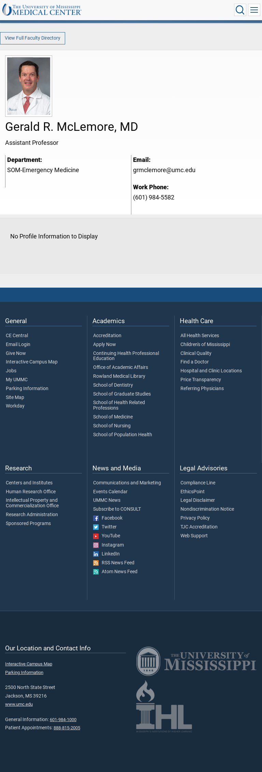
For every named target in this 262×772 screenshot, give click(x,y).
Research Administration (32, 515)
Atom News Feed (115, 572)
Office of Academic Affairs (120, 367)
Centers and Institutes (29, 483)
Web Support (194, 536)
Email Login (18, 344)
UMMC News (106, 500)
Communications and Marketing (127, 483)
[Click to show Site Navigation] (254, 10)
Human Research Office (31, 492)
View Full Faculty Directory (32, 38)
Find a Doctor (194, 362)
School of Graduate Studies (122, 394)
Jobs (11, 371)
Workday (15, 406)
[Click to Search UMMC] (240, 10)
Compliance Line (197, 483)
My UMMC (17, 380)
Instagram (108, 545)
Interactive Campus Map (32, 362)
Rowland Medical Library (119, 376)
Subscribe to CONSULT (117, 509)
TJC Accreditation (199, 527)
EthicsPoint (192, 492)
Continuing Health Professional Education (126, 356)
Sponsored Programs (28, 523)
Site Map (15, 397)
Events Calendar (110, 492)
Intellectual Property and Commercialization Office (32, 503)
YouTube (106, 536)
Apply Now (104, 344)
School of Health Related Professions (119, 405)
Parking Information (27, 388)
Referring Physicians (202, 388)
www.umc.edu (19, 704)
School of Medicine (113, 417)
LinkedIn (106, 554)
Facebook (107, 518)
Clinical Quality (196, 353)
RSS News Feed (113, 563)
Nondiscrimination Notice (207, 509)
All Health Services (199, 336)
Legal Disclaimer (197, 500)
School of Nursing (112, 426)
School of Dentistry (113, 385)
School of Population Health (122, 435)
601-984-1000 (63, 719)
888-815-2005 (67, 727)
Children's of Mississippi (205, 344)
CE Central (17, 336)
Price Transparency (200, 380)
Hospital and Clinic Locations (211, 371)
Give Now (16, 353)
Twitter (105, 527)
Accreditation (107, 336)
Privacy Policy (195, 518)
